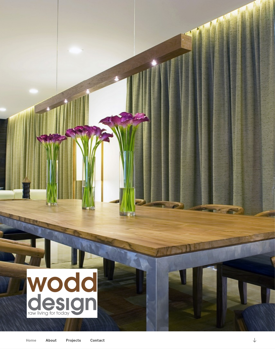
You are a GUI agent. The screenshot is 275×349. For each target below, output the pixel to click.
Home (31, 340)
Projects (73, 340)
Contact (97, 340)
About (51, 340)
